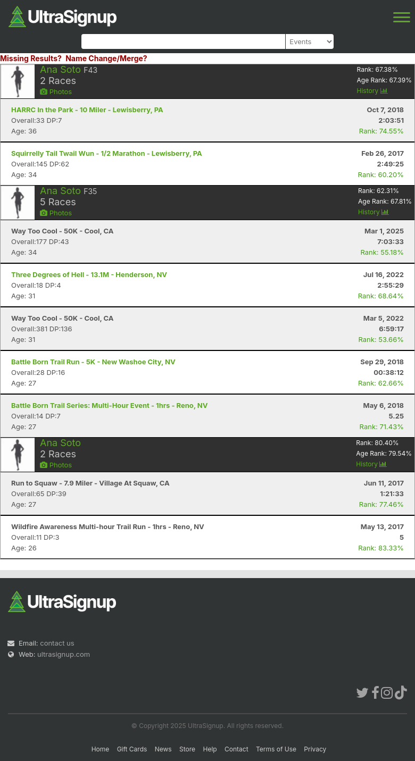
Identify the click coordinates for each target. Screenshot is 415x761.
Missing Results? (31, 58)
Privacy (315, 749)
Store (187, 749)
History (372, 91)
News (163, 749)
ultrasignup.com (63, 654)
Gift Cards (132, 749)
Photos (56, 91)
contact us (57, 643)
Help (210, 749)
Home (101, 749)
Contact (236, 749)
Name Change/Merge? (106, 58)
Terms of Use (276, 749)
